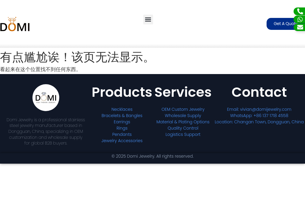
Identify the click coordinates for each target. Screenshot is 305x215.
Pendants (122, 134)
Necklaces (122, 109)
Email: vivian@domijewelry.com (259, 109)
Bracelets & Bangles (122, 116)
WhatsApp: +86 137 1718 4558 (259, 116)
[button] (148, 19)
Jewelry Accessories (122, 141)
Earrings (122, 122)
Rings (121, 128)
